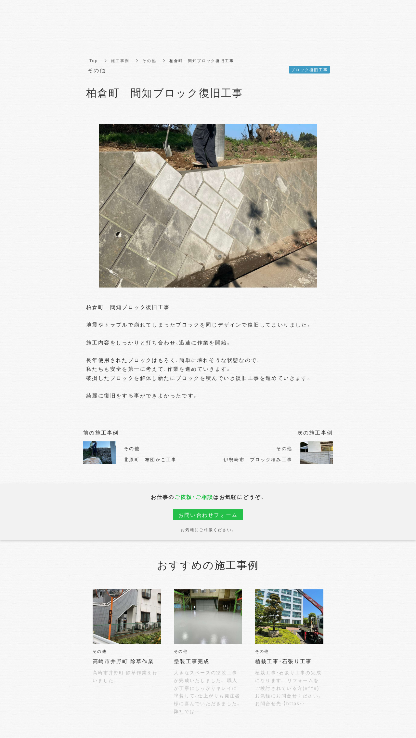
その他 (149, 60)
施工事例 (120, 60)
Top (93, 60)
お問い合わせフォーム (208, 514)
